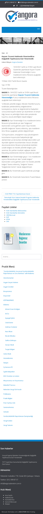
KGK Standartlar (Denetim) (15, 213)
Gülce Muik (7, 354)
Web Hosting (31, 512)
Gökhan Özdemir (11, 327)
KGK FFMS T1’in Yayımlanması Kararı (16, 194)
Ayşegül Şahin (10, 318)
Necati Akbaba (10, 336)
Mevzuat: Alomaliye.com (9, 512)
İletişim (5, 363)
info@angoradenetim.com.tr (29, 2)
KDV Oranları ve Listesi (11, 376)
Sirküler (6, 412)
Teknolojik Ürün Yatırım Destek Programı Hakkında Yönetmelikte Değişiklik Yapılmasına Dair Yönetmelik (21, 199)
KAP (7, 217)
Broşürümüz (7, 291)
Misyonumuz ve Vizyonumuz (13, 381)
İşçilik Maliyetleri (9, 372)
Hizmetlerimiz (8, 358)
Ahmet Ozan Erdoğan (12, 309)
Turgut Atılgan (10, 349)
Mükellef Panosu (9, 385)
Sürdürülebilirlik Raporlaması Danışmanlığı (18, 416)
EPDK (8, 219)
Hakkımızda (8, 498)
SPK (7, 221)
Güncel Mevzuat (10, 502)
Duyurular (6, 296)
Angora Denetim (17, 62)
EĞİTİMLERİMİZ (8, 300)
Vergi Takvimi (8, 425)
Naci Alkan (8, 331)
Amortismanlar (8, 278)
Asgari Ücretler (8, 287)
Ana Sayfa (7, 495)
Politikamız (7, 394)
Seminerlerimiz (8, 407)
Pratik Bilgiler (7, 398)
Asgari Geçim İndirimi (10, 282)
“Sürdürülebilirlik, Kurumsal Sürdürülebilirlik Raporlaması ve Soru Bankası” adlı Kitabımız (18, 272)
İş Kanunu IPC (8, 367)
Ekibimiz (6, 305)
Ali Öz (7, 314)
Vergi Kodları (7, 421)
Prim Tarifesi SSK (9, 403)
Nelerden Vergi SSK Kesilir (12, 389)
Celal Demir (9, 323)
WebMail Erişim (27, 6)
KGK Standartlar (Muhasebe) (16, 211)
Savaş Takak (9, 345)
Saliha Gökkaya (10, 340)
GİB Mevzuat (10, 215)
